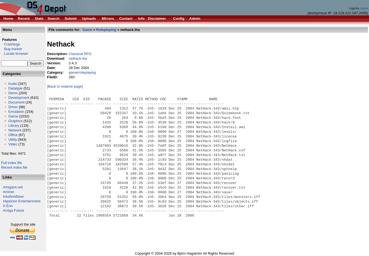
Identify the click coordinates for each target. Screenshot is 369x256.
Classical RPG (80, 54)
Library (13, 125)
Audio (12, 84)
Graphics (15, 121)
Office (12, 135)
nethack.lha (78, 58)
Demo (13, 93)
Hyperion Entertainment (21, 201)
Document (16, 102)
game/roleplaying (82, 72)
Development (18, 98)
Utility (12, 139)
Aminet (8, 192)
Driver (13, 107)
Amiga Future (13, 210)
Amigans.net (13, 187)
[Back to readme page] (65, 86)
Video (12, 144)
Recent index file (14, 167)
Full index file (11, 163)
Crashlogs (10, 44)
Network (14, 130)
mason (364, 8)
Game (13, 116)
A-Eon (8, 206)
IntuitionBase (13, 196)
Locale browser (14, 53)
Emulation (16, 112)
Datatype (15, 88)
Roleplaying (106, 30)
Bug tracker (11, 49)
